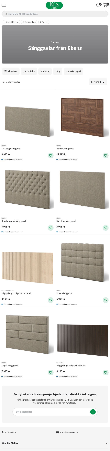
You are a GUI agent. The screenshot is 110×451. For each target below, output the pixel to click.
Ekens (55, 42)
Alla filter (12, 71)
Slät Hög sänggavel (66, 221)
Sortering (96, 81)
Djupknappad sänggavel (13, 221)
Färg (57, 71)
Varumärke (29, 71)
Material (45, 71)
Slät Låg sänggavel (11, 148)
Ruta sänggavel (64, 293)
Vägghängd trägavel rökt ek (70, 365)
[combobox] (55, 14)
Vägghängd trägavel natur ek (16, 293)
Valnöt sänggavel (65, 148)
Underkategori (73, 71)
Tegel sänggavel (9, 365)
